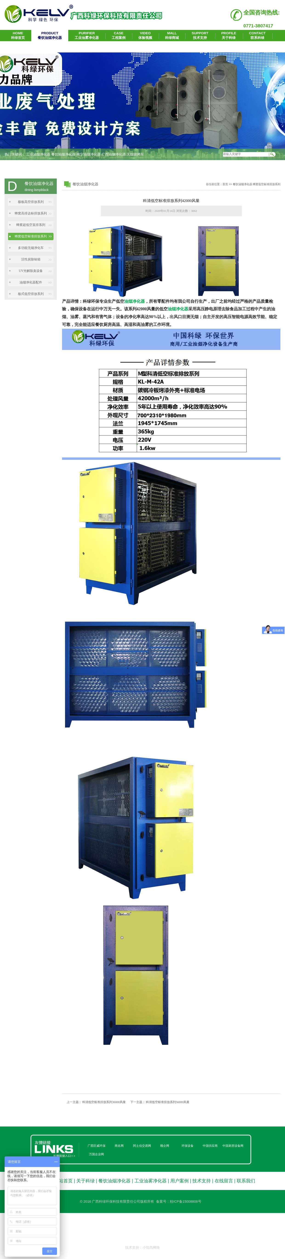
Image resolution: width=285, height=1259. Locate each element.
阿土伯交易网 (142, 1145)
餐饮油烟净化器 (63, 154)
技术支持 (201, 1180)
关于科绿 (85, 1180)
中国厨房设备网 (232, 1145)
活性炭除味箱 (30, 259)
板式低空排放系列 (31, 294)
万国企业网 (96, 1154)
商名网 (119, 1145)
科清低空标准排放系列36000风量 (104, 1102)
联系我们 (246, 1180)
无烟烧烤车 (135, 154)
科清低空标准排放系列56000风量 (167, 1102)
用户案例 (179, 1180)
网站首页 (63, 1180)
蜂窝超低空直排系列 (30, 225)
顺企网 (164, 1145)
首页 (225, 184)
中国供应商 (210, 1145)
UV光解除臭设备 (31, 271)
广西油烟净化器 (114, 154)
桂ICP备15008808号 (185, 1201)
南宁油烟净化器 (89, 154)
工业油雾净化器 (150, 1180)
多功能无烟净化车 (31, 248)
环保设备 (188, 1145)
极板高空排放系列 (31, 202)
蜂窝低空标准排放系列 (31, 236)
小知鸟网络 (151, 1247)
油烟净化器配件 (31, 282)
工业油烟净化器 (38, 154)
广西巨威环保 (96, 1145)
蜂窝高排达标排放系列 (31, 213)
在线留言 (224, 1180)
